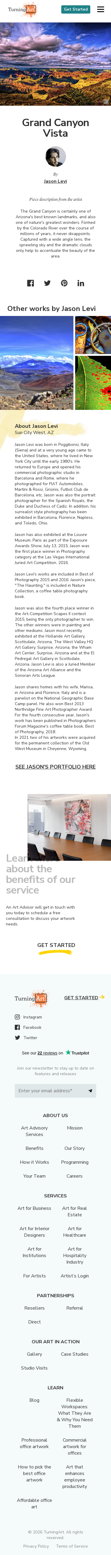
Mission (75, 1128)
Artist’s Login (75, 1276)
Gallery (34, 1354)
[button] (100, 9)
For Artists (34, 1276)
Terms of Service (72, 1546)
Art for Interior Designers (34, 1231)
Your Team (34, 1176)
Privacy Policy (36, 1546)
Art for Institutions (34, 1252)
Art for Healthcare (74, 1231)
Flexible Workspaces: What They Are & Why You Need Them (75, 1413)
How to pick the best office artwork (34, 1473)
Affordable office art (34, 1503)
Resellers (34, 1308)
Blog (34, 1400)
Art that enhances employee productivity (74, 1477)
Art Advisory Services (34, 1131)
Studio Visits (34, 1368)
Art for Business (34, 1208)
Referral (74, 1308)
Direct (34, 1322)
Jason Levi (55, 181)
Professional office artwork (34, 1443)
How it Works (34, 1162)
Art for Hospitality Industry (74, 1255)
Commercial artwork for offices (75, 1446)
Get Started (76, 9)
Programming (75, 1162)
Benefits (34, 1148)
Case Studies (75, 1354)
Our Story (75, 1148)
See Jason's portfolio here (55, 766)
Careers (75, 1176)
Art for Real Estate (74, 1211)
